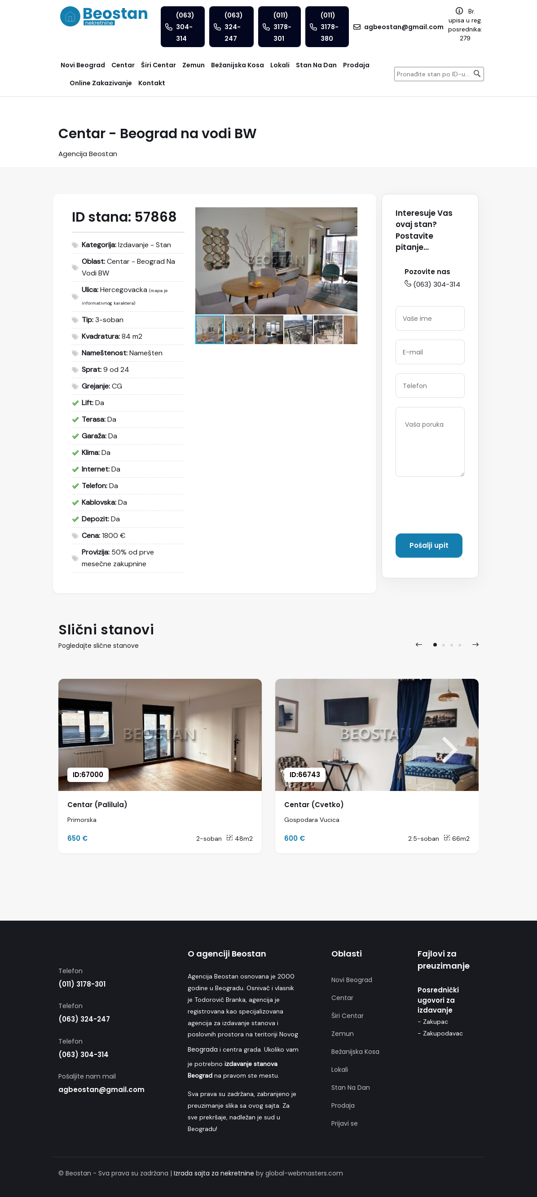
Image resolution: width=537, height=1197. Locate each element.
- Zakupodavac (440, 1033)
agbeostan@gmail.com (101, 1089)
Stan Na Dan (350, 1087)
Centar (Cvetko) (314, 804)
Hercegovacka (123, 289)
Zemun (342, 1033)
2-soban (209, 838)
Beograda (203, 1049)
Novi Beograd (351, 979)
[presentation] (464, 506)
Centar (342, 997)
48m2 (239, 838)
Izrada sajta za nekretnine (214, 1173)
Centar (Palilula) (97, 804)
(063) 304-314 (432, 284)
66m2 (457, 838)
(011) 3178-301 (82, 984)
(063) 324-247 (84, 1019)
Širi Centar (347, 1015)
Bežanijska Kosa (355, 1051)
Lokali (339, 1069)
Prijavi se (344, 1123)
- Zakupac (433, 1022)
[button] (349, 215)
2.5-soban (423, 838)
